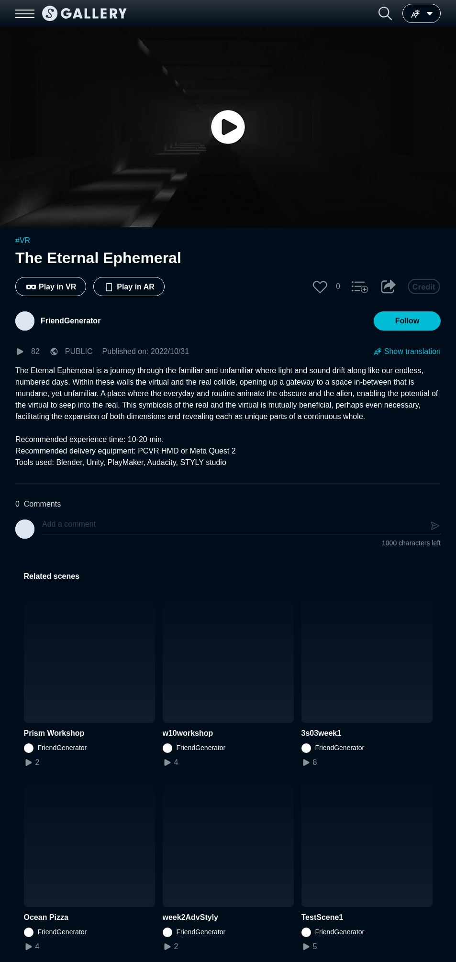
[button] (385, 13)
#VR (22, 240)
